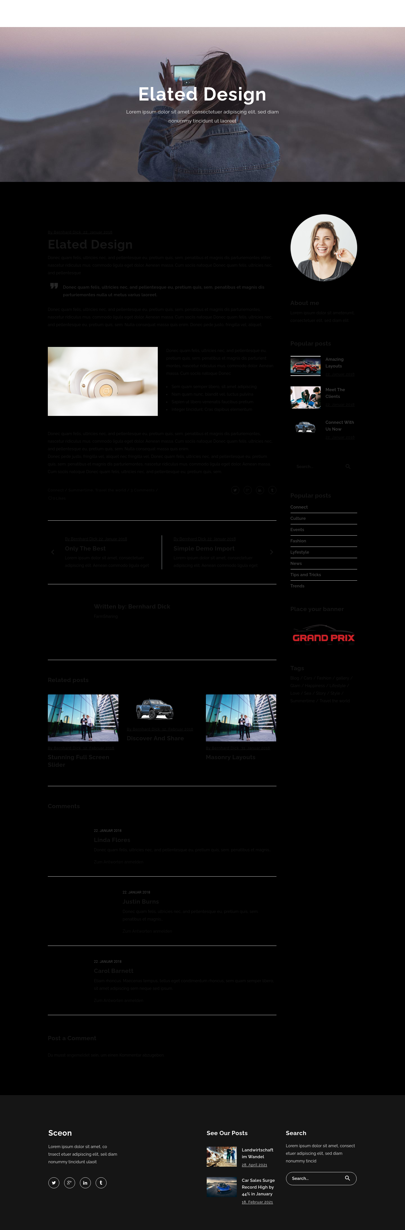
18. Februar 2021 (257, 1202)
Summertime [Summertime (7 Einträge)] (303, 701)
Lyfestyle (300, 552)
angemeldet (78, 1055)
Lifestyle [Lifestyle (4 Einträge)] (338, 685)
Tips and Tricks (306, 574)
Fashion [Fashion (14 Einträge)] (324, 678)
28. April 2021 (254, 1165)
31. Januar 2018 (255, 748)
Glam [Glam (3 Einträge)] (295, 685)
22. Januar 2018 (97, 232)
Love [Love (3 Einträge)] (295, 693)
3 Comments (143, 490)
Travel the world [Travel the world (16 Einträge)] (335, 701)
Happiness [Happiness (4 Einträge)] (315, 685)
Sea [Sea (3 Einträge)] (307, 693)
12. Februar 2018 (98, 748)
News (296, 563)
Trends (298, 586)
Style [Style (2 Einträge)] (335, 693)
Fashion (298, 540)
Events (297, 529)
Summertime (80, 490)
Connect (56, 490)
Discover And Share (155, 738)
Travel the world (110, 490)
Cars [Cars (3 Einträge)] (308, 678)
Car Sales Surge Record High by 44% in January (258, 1187)
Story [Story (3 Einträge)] (321, 693)
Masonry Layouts (231, 757)
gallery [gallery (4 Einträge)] (342, 678)
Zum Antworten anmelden (118, 862)
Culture (298, 518)
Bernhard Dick (67, 232)
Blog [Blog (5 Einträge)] (295, 678)
